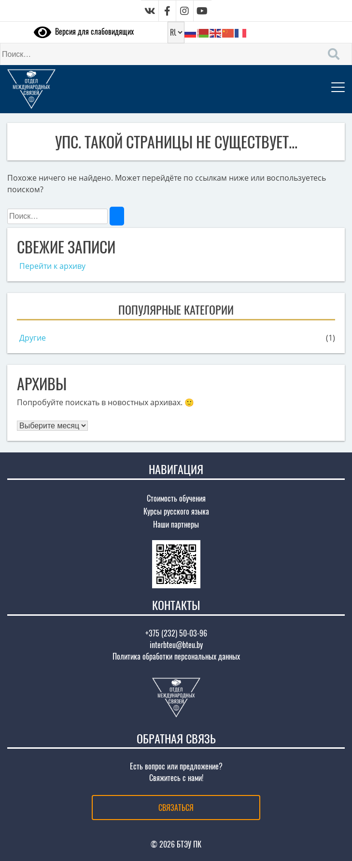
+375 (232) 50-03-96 (176, 633)
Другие (32, 337)
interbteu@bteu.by (176, 644)
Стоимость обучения (176, 498)
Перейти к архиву (52, 266)
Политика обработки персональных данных (176, 656)
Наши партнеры (176, 524)
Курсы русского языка (176, 511)
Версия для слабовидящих (84, 31)
